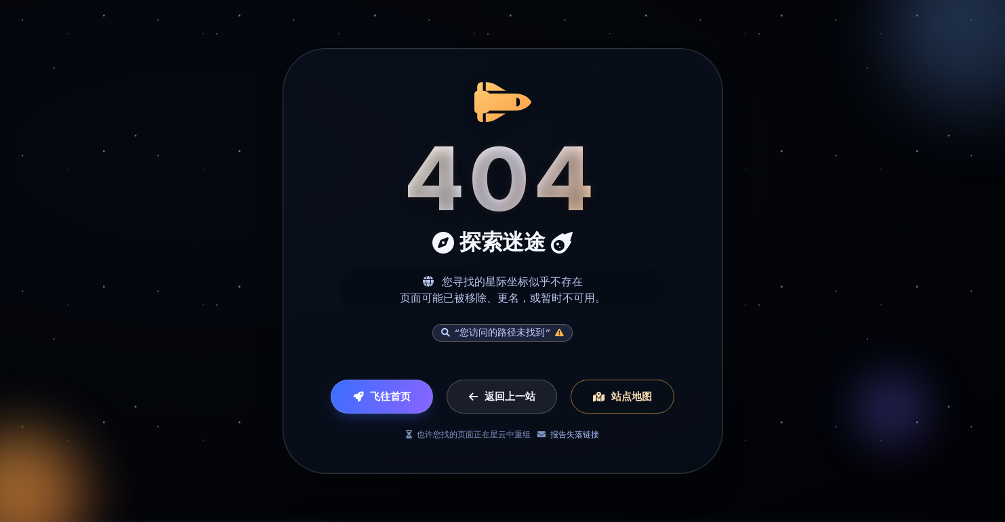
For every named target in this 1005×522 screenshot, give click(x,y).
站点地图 (622, 396)
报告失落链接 (574, 435)
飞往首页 (382, 396)
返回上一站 (502, 396)
